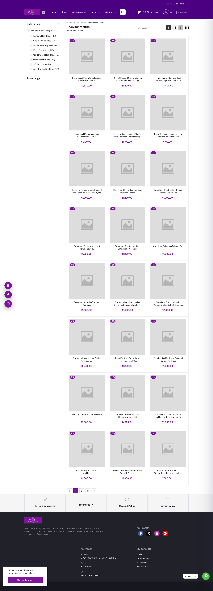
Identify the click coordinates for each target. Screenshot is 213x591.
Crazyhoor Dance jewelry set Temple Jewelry (87, 247)
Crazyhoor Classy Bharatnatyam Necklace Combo (127, 191)
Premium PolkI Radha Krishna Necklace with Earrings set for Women (168, 415)
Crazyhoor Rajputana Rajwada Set (168, 246)
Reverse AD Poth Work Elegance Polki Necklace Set (86, 79)
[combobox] (153, 28)
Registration (183, 12)
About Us (95, 12)
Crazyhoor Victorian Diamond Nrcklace (87, 303)
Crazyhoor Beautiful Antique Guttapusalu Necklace (127, 247)
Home (53, 12)
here (36, 573)
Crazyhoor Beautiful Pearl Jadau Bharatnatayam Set (168, 191)
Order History (143, 558)
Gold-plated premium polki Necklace (87, 471)
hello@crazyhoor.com (90, 575)
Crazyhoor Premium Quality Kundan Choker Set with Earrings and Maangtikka (168, 303)
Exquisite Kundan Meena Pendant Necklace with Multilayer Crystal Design (87, 191)
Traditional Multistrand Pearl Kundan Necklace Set (87, 135)
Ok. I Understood (25, 580)
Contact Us (110, 12)
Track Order (142, 567)
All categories (79, 12)
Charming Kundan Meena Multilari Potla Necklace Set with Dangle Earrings (127, 135)
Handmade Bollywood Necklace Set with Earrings (127, 471)
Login (172, 12)
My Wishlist (142, 562)
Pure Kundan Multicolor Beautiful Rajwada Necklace (168, 359)
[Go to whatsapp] (206, 576)
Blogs (64, 12)
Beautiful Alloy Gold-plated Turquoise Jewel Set (127, 359)
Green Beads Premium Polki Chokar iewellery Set (127, 415)
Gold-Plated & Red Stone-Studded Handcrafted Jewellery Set (168, 472)
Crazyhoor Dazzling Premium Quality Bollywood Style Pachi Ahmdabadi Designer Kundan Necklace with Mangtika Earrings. (127, 303)
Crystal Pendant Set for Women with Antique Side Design (127, 79)
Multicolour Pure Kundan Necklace (87, 414)
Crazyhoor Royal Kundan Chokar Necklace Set (87, 359)
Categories (33, 24)
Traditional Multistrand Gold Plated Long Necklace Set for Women (168, 79)
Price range (33, 78)
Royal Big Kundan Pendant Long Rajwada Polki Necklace (168, 135)
